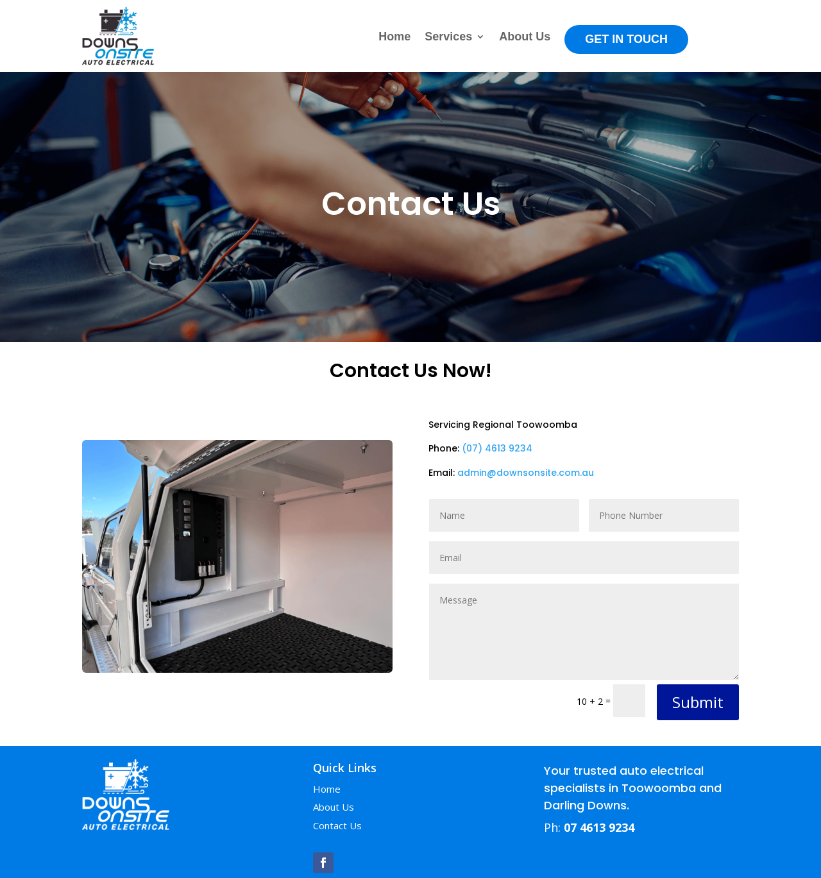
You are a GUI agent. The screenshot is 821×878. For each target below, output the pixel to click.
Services (448, 37)
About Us (524, 37)
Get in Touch (626, 39)
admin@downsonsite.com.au (525, 472)
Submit (698, 702)
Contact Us (337, 825)
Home (394, 37)
